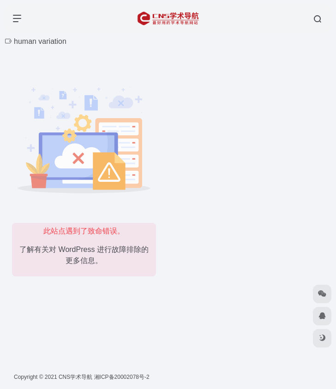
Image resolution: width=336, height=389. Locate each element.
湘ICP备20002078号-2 (122, 377)
